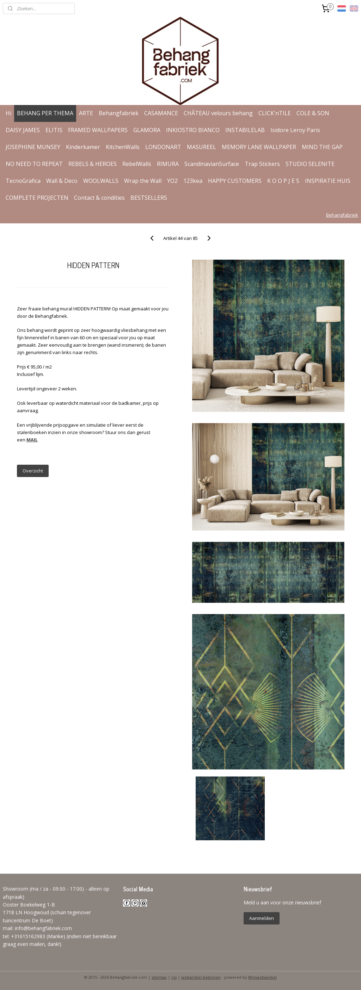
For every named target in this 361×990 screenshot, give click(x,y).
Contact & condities (99, 198)
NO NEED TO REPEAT (34, 164)
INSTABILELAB (245, 130)
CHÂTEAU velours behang (218, 113)
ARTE (86, 113)
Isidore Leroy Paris (295, 130)
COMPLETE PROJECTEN (37, 198)
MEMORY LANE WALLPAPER (259, 147)
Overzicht (33, 471)
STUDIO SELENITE (310, 164)
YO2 (172, 181)
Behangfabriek (119, 113)
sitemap (159, 977)
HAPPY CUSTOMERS (235, 181)
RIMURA (168, 164)
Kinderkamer (83, 147)
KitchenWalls (123, 147)
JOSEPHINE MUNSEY (33, 147)
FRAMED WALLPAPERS (98, 130)
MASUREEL (201, 147)
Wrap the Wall (142, 181)
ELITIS (53, 130)
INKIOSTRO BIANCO (193, 130)
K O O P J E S (283, 181)
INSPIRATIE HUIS (327, 181)
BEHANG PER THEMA (45, 113)
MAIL (32, 440)
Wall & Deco (62, 181)
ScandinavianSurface (211, 164)
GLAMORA (146, 130)
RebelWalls (136, 164)
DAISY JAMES (23, 130)
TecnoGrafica (23, 181)
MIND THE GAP (322, 147)
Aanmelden (261, 918)
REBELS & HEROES (92, 164)
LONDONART (163, 147)
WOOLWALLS (100, 181)
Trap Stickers (262, 164)
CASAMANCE (161, 113)
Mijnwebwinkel (262, 977)
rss (174, 977)
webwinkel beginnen (201, 977)
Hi (8, 113)
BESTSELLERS (148, 198)
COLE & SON (312, 113)
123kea (192, 181)
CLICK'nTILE (274, 113)
